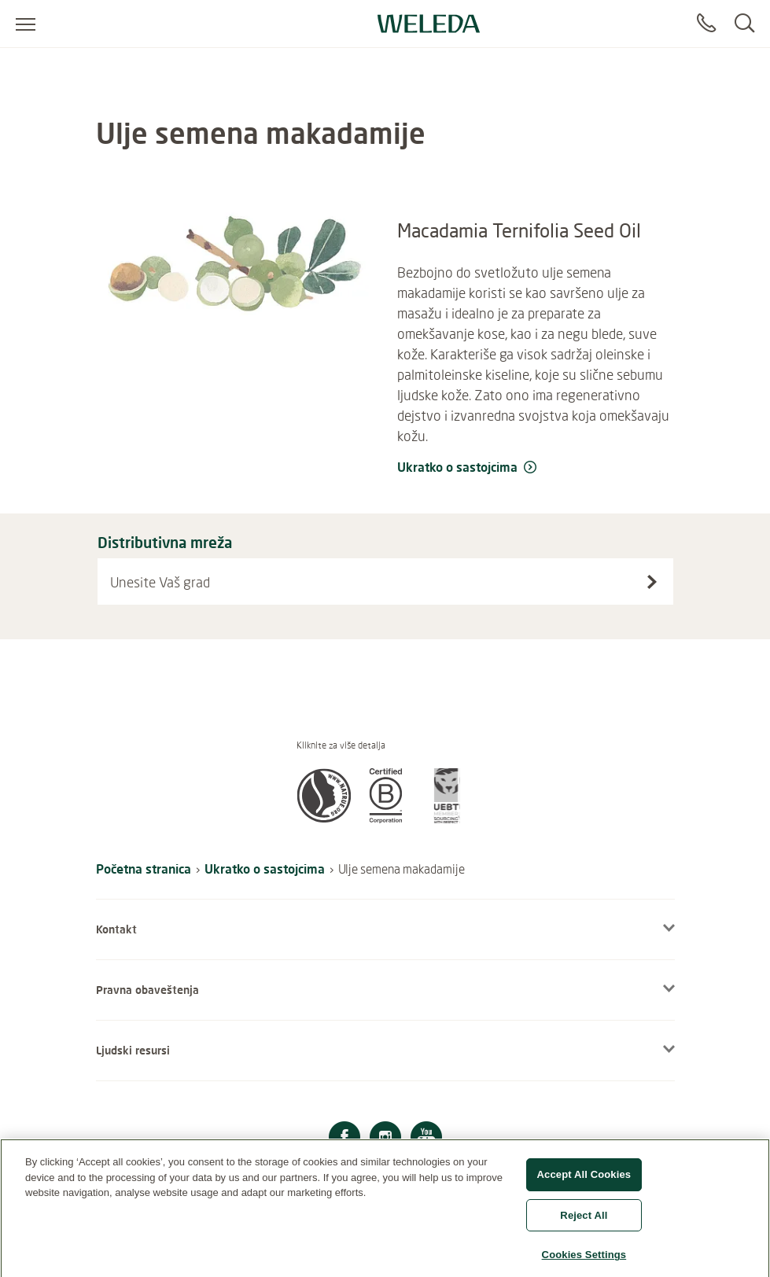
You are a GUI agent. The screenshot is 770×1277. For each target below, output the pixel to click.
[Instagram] (385, 1139)
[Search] (744, 23)
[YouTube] (426, 1139)
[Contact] (706, 23)
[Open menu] (25, 23)
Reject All (583, 1224)
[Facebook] (344, 1139)
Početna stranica (143, 868)
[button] (324, 818)
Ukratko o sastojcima (264, 868)
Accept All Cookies (584, 1183)
